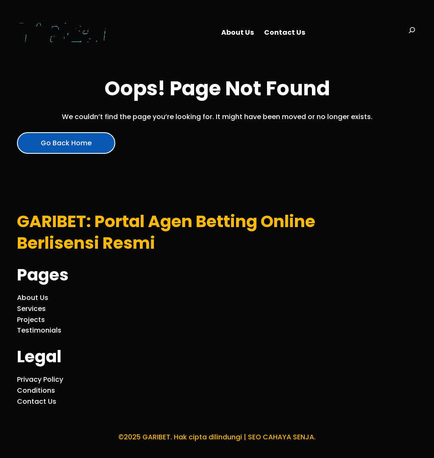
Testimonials (39, 330)
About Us (32, 298)
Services (31, 309)
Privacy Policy (40, 379)
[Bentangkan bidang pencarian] (412, 32)
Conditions (36, 390)
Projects (31, 320)
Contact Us (36, 401)
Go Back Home (66, 143)
